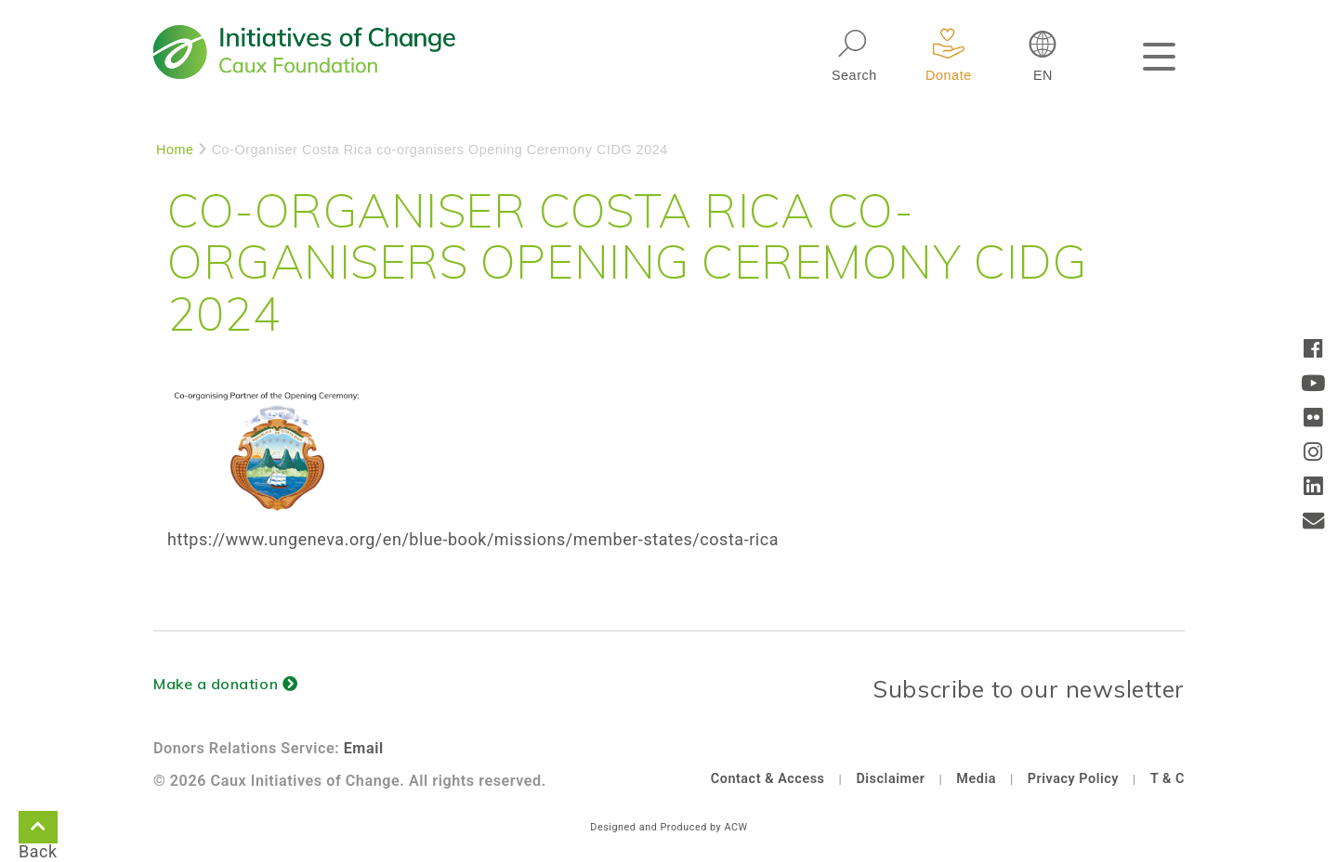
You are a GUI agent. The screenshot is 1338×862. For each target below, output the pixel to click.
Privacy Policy (1073, 779)
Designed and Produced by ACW (668, 827)
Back (38, 830)
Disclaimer (890, 779)
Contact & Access (768, 779)
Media (976, 779)
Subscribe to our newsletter (1028, 688)
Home (175, 149)
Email (364, 748)
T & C (1167, 779)
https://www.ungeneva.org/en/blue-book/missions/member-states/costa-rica (473, 539)
